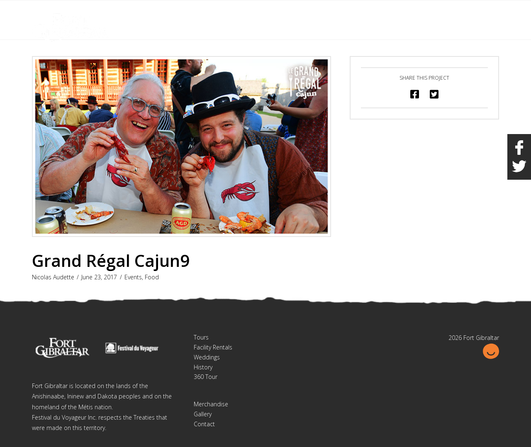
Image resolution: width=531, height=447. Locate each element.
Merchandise (211, 404)
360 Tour (205, 377)
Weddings (207, 357)
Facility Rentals (213, 347)
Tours (201, 337)
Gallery (203, 414)
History (203, 367)
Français (455, 12)
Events (133, 277)
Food (152, 277)
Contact (204, 424)
